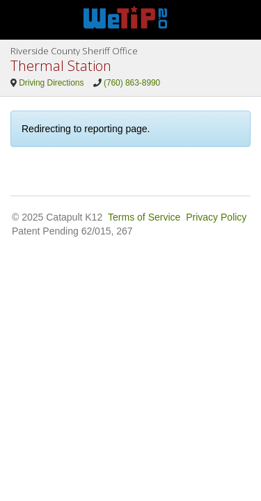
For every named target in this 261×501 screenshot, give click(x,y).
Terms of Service (144, 217)
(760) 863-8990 (132, 83)
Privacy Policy (216, 217)
